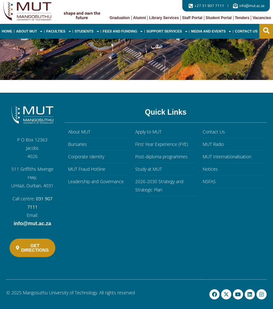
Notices (210, 169)
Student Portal (219, 18)
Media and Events (211, 31)
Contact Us (246, 31)
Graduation (119, 18)
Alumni (139, 18)
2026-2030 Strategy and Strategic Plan (159, 185)
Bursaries (77, 144)
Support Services (166, 31)
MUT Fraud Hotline (86, 169)
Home (7, 31)
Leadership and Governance (96, 181)
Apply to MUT (148, 132)
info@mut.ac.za (32, 223)
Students (87, 31)
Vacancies (262, 18)
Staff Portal (192, 18)
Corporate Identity (86, 157)
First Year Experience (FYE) (161, 144)
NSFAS (209, 181)
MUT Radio (213, 144)
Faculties (58, 31)
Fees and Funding (123, 31)
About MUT (29, 31)
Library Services (164, 18)
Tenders (242, 18)
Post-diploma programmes (161, 157)
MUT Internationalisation (227, 157)
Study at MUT (148, 169)
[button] (266, 30)
